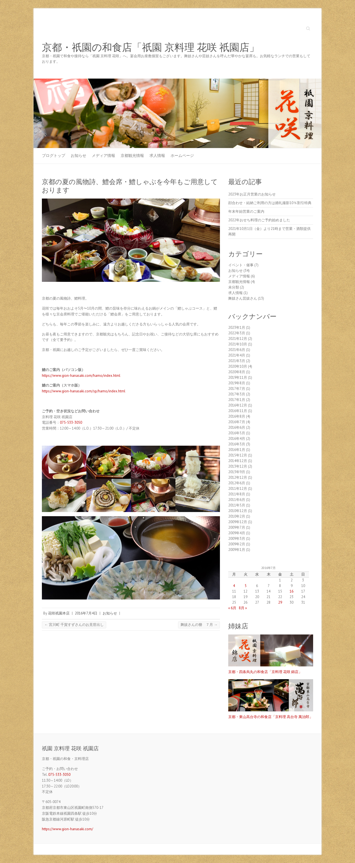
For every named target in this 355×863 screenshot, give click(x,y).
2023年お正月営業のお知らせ (252, 194)
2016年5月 (236, 433)
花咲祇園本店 (59, 613)
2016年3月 (236, 444)
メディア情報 (103, 155)
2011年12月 (237, 488)
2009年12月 (237, 522)
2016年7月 (236, 422)
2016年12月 (237, 405)
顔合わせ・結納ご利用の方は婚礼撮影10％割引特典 (269, 202)
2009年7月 (236, 527)
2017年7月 (236, 388)
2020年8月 (236, 372)
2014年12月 (237, 460)
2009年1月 (236, 549)
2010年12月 (237, 510)
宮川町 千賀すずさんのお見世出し (74, 624)
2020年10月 (237, 366)
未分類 (233, 287)
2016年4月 (236, 438)
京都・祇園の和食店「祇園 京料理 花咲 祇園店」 (150, 47)
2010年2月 (236, 516)
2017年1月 (236, 399)
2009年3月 (236, 538)
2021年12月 (237, 338)
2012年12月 (237, 477)
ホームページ (182, 155)
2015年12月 (237, 455)
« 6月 (232, 608)
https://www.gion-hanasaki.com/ (67, 829)
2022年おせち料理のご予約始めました (259, 220)
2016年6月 (236, 427)
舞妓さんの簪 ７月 (199, 624)
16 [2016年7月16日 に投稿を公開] (291, 591)
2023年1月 (236, 327)
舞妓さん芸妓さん (242, 298)
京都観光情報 (132, 155)
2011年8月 (236, 494)
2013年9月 (236, 472)
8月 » (243, 608)
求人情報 (157, 155)
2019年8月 (236, 383)
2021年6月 (236, 349)
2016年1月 (236, 449)
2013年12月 (237, 466)
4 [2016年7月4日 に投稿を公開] (234, 585)
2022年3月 (236, 333)
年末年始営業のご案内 (246, 211)
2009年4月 (236, 533)
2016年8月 (236, 416)
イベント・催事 (240, 265)
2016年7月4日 (86, 613)
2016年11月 (237, 410)
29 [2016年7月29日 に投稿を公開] (280, 602)
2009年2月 (236, 544)
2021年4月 (236, 355)
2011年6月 (236, 499)
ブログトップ (53, 155)
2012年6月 (236, 483)
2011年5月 (236, 505)
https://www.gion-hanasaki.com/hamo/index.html (81, 375)
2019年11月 (237, 377)
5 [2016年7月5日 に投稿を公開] (246, 585)
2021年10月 (237, 344)
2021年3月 (236, 360)
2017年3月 (236, 394)
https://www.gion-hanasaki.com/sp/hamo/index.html (83, 391)
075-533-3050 (71, 422)
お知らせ (78, 155)
